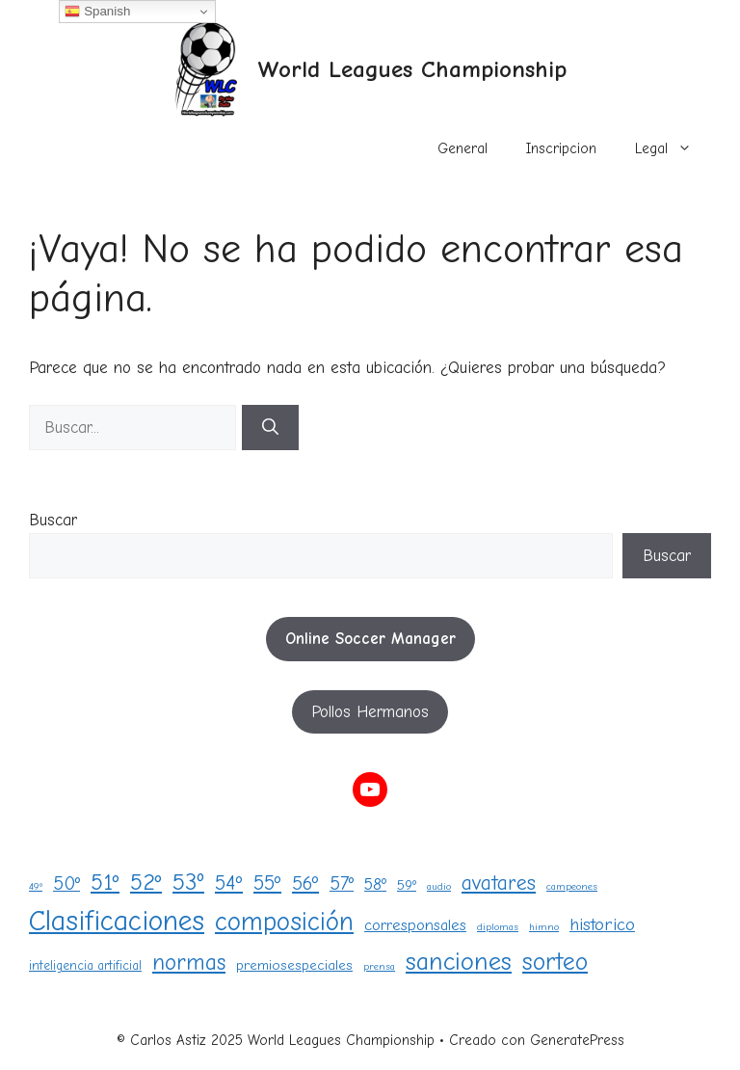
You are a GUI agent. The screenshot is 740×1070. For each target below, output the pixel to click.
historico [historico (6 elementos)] (602, 924)
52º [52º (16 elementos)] (146, 882)
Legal (673, 148)
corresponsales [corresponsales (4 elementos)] (415, 925)
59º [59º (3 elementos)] (406, 885)
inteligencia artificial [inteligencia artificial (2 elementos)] (85, 965)
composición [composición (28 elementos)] (284, 922)
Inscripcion (561, 148)
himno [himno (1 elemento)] (544, 927)
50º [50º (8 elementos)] (66, 883)
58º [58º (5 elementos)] (375, 884)
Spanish (97, 11)
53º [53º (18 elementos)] (188, 882)
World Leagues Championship (412, 69)
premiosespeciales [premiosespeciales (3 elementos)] (294, 965)
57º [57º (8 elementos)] (342, 883)
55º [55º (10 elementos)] (267, 883)
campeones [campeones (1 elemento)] (571, 886)
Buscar (53, 520)
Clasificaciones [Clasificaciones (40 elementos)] (116, 921)
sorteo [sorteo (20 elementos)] (555, 962)
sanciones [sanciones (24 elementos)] (459, 961)
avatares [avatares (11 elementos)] (499, 882)
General (462, 148)
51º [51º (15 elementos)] (105, 882)
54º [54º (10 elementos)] (229, 883)
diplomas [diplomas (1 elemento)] (497, 927)
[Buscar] (270, 428)
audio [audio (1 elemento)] (439, 886)
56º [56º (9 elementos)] (305, 883)
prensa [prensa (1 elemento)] (379, 966)
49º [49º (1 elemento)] (35, 886)
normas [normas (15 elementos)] (188, 963)
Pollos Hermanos (370, 712)
